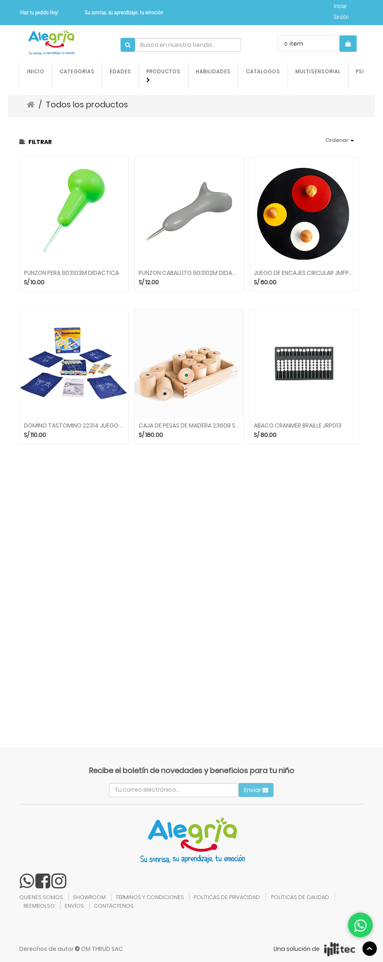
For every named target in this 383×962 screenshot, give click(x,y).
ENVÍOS (74, 906)
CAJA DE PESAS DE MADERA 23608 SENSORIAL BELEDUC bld (189, 426)
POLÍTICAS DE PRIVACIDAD (227, 897)
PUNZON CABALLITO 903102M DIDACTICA (189, 273)
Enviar (256, 790)
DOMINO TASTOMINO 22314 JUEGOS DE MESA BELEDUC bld (74, 426)
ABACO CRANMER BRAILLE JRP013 (297, 426)
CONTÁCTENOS (114, 906)
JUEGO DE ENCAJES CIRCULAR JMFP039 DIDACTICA (304, 273)
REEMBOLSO (39, 906)
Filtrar (35, 142)
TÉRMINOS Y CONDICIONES (150, 897)
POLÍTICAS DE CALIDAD (300, 897)
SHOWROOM (89, 897)
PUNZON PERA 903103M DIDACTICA (71, 273)
